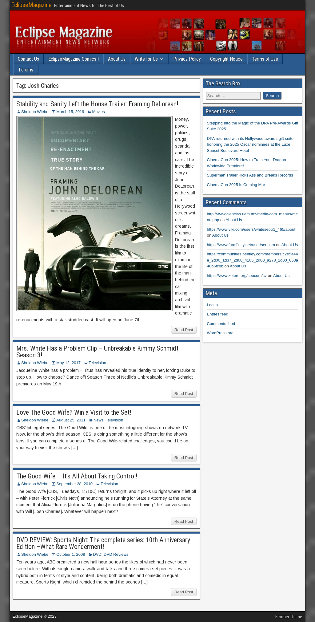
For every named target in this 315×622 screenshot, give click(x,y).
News (99, 420)
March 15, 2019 (70, 111)
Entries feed (217, 314)
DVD (97, 554)
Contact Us (28, 59)
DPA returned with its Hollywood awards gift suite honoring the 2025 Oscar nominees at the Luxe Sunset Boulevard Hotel (250, 144)
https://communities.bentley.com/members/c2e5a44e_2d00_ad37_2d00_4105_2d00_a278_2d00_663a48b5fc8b (252, 260)
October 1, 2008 (70, 554)
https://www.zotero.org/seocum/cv (237, 275)
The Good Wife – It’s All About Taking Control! (77, 476)
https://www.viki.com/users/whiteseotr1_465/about (251, 229)
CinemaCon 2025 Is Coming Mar (236, 184)
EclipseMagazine (31, 5)
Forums (26, 70)
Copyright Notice (226, 59)
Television (97, 362)
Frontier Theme (288, 617)
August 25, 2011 (71, 420)
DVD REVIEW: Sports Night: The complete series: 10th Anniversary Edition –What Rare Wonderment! (103, 543)
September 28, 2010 (74, 484)
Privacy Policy (187, 59)
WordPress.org (220, 333)
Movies (98, 111)
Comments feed (221, 323)
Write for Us (146, 59)
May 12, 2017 (68, 362)
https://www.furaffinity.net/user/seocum (241, 244)
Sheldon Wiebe (34, 111)
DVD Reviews (116, 554)
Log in (212, 305)
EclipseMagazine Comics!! (73, 59)
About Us (117, 59)
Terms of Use (265, 59)
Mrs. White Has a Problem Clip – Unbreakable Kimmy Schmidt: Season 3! (98, 351)
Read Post (183, 329)
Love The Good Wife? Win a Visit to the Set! (73, 412)
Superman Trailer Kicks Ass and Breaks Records (250, 175)
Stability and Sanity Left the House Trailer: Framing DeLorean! (97, 104)
